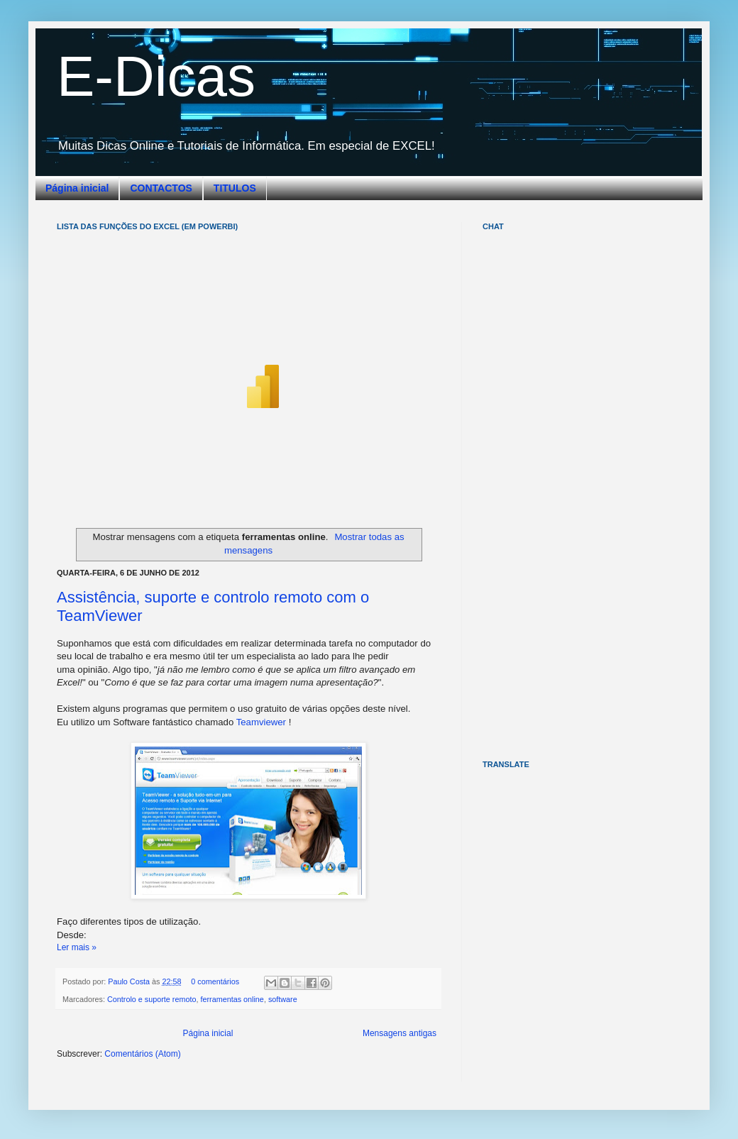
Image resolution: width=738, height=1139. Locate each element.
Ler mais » (77, 947)
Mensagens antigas (399, 1033)
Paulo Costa (130, 981)
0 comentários (215, 981)
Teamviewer (261, 722)
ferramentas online (231, 999)
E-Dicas (156, 76)
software (282, 999)
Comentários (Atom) (142, 1054)
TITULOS (235, 188)
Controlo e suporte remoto (151, 999)
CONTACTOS (161, 188)
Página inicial (77, 188)
